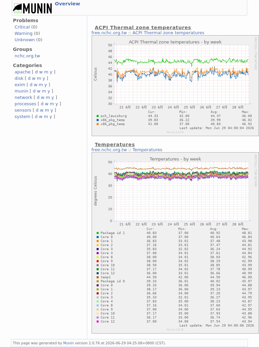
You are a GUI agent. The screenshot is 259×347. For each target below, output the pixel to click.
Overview (67, 3)
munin (22, 91)
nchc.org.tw (27, 55)
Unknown (25, 39)
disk (19, 78)
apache (23, 71)
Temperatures (147, 149)
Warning (24, 33)
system (23, 116)
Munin (68, 343)
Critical (22, 27)
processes (26, 103)
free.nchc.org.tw (109, 32)
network (24, 97)
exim (20, 84)
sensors (23, 110)
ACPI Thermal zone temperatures (168, 32)
